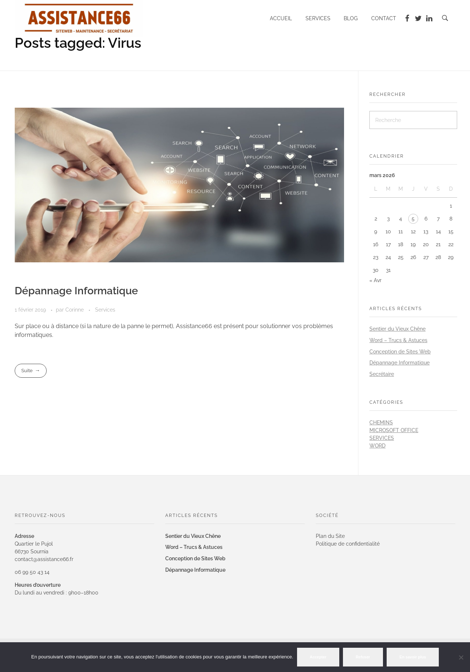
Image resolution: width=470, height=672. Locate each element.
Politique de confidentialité (348, 544)
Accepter (318, 657)
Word (377, 446)
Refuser (363, 657)
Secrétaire (381, 374)
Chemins (381, 422)
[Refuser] (460, 657)
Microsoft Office (393, 430)
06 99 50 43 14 (32, 572)
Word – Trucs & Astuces (398, 340)
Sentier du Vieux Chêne (397, 329)
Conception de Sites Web (400, 352)
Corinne (75, 310)
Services (105, 310)
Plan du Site (330, 536)
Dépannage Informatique (76, 291)
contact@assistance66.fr (44, 559)
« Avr (375, 280)
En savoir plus (413, 657)
